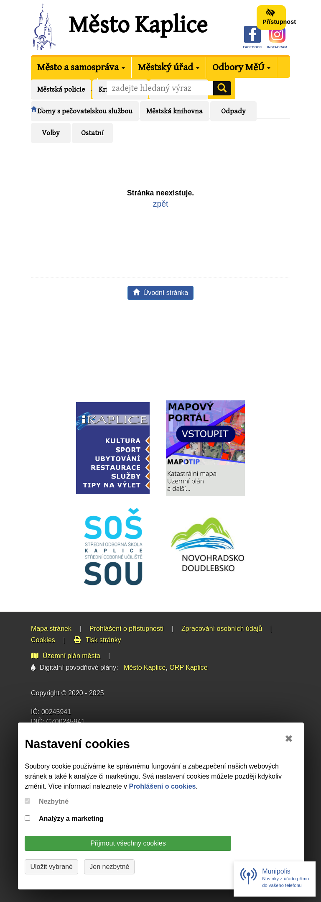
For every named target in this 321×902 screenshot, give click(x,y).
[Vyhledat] (222, 88)
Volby (51, 133)
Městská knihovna (174, 111)
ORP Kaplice (188, 667)
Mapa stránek (51, 628)
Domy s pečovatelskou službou (84, 111)
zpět (160, 203)
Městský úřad (168, 67)
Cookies (43, 639)
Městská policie (61, 89)
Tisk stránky (97, 639)
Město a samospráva (81, 67)
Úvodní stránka (161, 292)
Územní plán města (65, 655)
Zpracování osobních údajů (221, 628)
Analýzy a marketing (71, 818)
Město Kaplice (138, 25)
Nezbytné (54, 801)
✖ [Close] (289, 738)
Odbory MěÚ (241, 67)
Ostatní (92, 133)
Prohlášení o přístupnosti (126, 628)
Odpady (233, 111)
